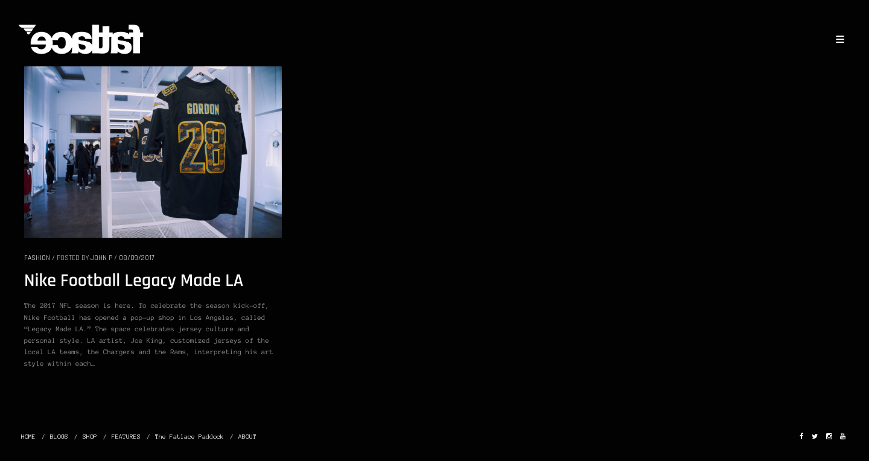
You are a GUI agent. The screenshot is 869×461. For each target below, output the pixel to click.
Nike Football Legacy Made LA (133, 281)
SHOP (90, 436)
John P (101, 257)
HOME (28, 436)
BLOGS (59, 436)
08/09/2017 (136, 257)
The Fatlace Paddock (189, 436)
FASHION (37, 257)
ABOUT (247, 436)
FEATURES (126, 436)
